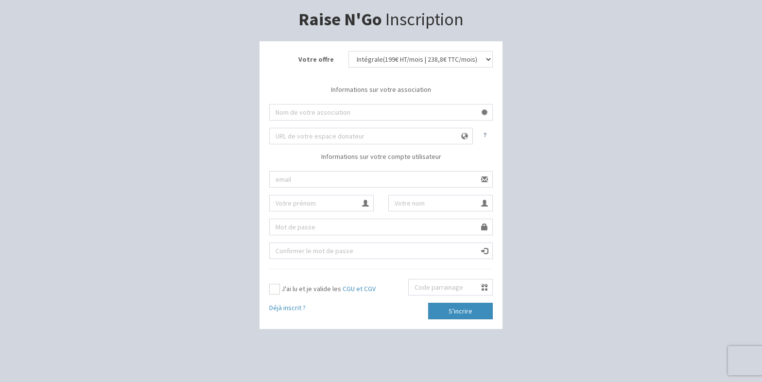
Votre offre (316, 59)
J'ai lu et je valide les (322, 289)
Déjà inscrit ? (287, 307)
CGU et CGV (359, 288)
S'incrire (460, 311)
